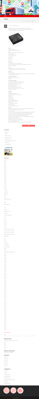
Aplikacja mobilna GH (7, 204)
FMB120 (5, 167)
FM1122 (5, 299)
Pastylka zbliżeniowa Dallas (7, 199)
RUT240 (5, 220)
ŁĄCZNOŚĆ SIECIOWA (8, 137)
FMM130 (5, 262)
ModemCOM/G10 (6, 236)
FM (4, 206)
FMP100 (5, 271)
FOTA (5, 216)
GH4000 (5, 202)
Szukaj (5, 334)
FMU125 (5, 255)
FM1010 (5, 306)
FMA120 (5, 165)
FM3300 (5, 308)
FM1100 (5, 326)
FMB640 (5, 283)
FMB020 (5, 273)
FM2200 (5, 324)
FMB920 (5, 181)
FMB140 (5, 289)
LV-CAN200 (5, 190)
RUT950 (5, 225)
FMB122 (5, 169)
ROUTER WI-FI (7, 142)
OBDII (5, 195)
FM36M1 (5, 317)
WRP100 (5, 241)
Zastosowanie (6, 243)
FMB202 (5, 294)
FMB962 (5, 183)
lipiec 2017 (5, 365)
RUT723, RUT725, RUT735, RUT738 (9, 232)
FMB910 (5, 276)
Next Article (31, 125)
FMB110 (5, 285)
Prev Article (25, 125)
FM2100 (5, 322)
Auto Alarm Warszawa (7, 332)
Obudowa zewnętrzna (7, 246)
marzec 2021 (5, 360)
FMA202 (5, 172)
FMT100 (5, 186)
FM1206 (5, 344)
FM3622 (5, 176)
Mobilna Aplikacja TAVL (7, 211)
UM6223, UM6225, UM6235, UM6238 (9, 234)
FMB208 (5, 259)
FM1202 (5, 303)
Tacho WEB (5, 213)
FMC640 (5, 257)
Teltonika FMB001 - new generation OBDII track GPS (11, 340)
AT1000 (5, 329)
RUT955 (5, 227)
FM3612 (5, 278)
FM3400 (5, 310)
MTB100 (5, 280)
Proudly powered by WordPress (8, 397)
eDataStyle (20, 397)
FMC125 (5, 264)
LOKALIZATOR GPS (11, 25)
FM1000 (5, 292)
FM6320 (5, 188)
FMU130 (5, 287)
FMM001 (5, 269)
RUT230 (5, 218)
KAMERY (6, 133)
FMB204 (5, 296)
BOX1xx (5, 239)
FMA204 (5, 174)
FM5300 (5, 315)
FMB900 (5, 179)
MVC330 (5, 250)
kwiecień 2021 (6, 358)
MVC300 (5, 248)
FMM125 (5, 253)
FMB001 (5, 160)
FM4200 (5, 313)
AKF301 (5, 197)
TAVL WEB (5, 209)
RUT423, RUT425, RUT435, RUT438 (9, 229)
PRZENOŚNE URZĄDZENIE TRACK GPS (10, 140)
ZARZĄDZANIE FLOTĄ (15, 25)
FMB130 (5, 266)
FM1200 (5, 301)
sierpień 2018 (6, 362)
